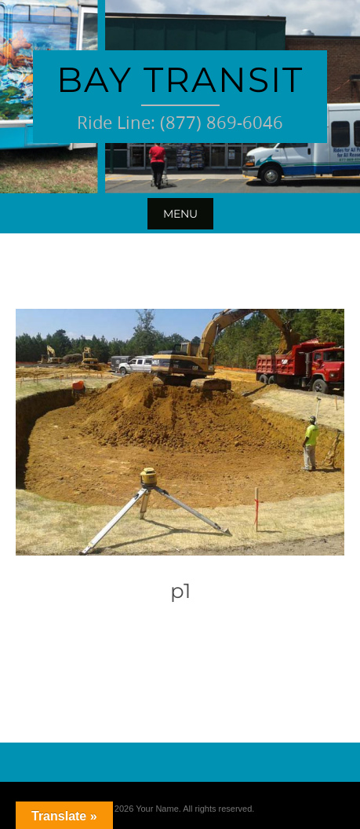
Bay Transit (180, 79)
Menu (180, 214)
